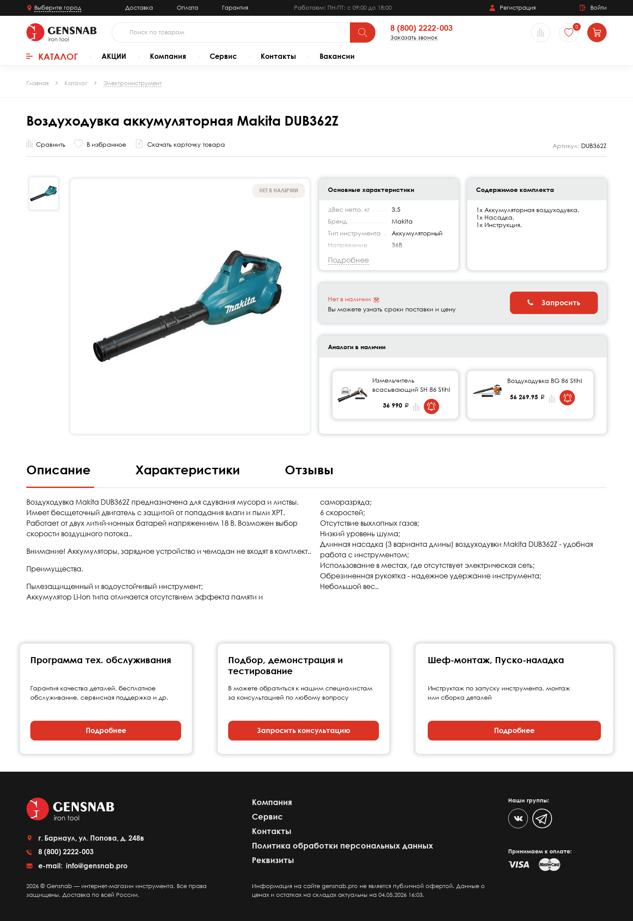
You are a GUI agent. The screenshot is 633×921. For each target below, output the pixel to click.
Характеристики (189, 469)
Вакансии (337, 56)
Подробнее (106, 730)
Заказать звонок (414, 37)
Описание (60, 469)
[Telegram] (542, 818)
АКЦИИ (114, 56)
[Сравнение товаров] (540, 32)
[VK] (518, 818)
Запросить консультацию (303, 730)
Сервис (223, 56)
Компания (168, 56)
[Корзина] (597, 32)
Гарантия (235, 7)
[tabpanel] (395, 395)
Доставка (139, 7)
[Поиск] (362, 32)
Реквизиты (273, 860)
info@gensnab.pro (95, 865)
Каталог (52, 56)
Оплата (187, 7)
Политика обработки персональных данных (342, 845)
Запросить (554, 302)
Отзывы (309, 469)
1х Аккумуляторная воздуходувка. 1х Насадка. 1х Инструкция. (527, 217)
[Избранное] (568, 32)
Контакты (278, 56)
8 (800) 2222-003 (421, 28)
